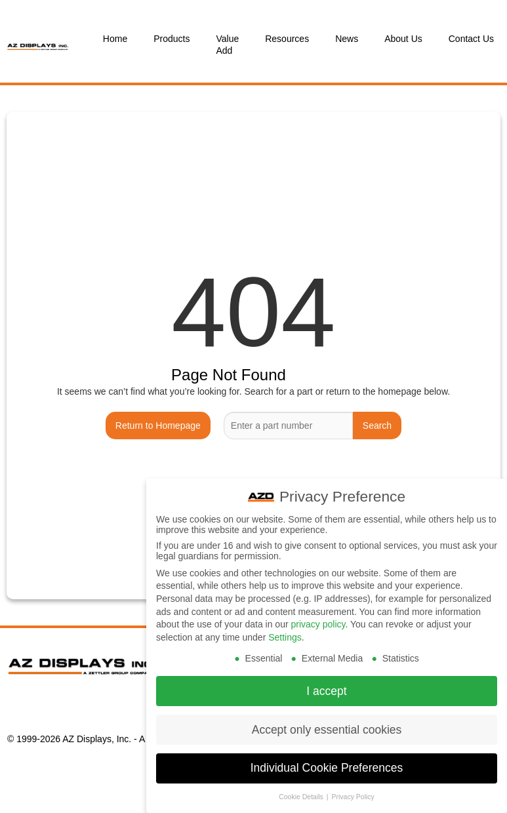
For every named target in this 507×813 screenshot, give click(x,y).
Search (377, 425)
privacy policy (318, 619)
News (346, 38)
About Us (403, 38)
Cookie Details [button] (302, 793)
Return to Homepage (158, 425)
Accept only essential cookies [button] (327, 725)
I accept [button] (326, 686)
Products (171, 38)
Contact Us (471, 38)
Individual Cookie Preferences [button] (327, 763)
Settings (285, 632)
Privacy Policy (352, 793)
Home (115, 38)
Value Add (227, 44)
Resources (287, 38)
